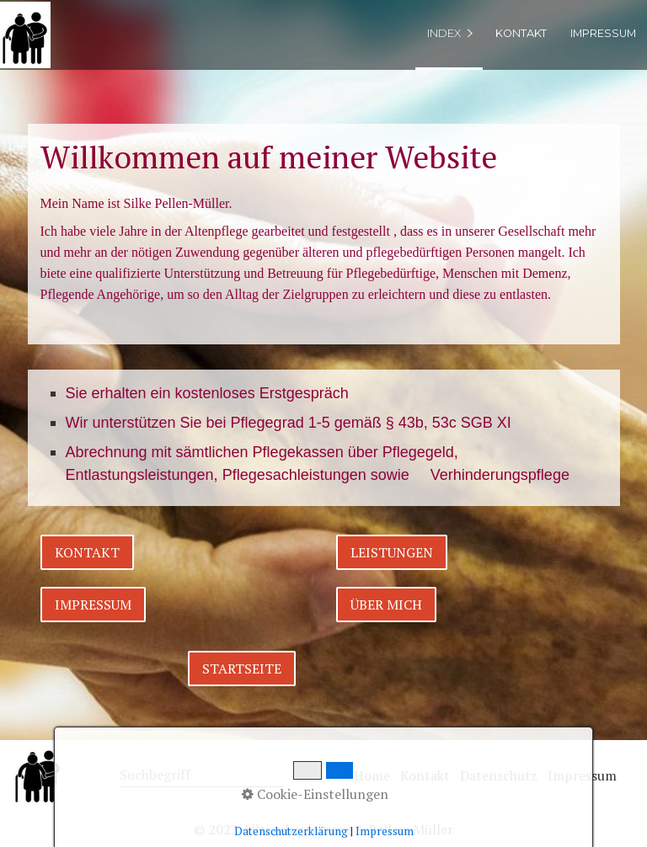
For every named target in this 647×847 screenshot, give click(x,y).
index (444, 33)
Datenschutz (498, 775)
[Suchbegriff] (202, 776)
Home (372, 775)
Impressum (603, 33)
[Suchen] (274, 776)
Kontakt (521, 33)
